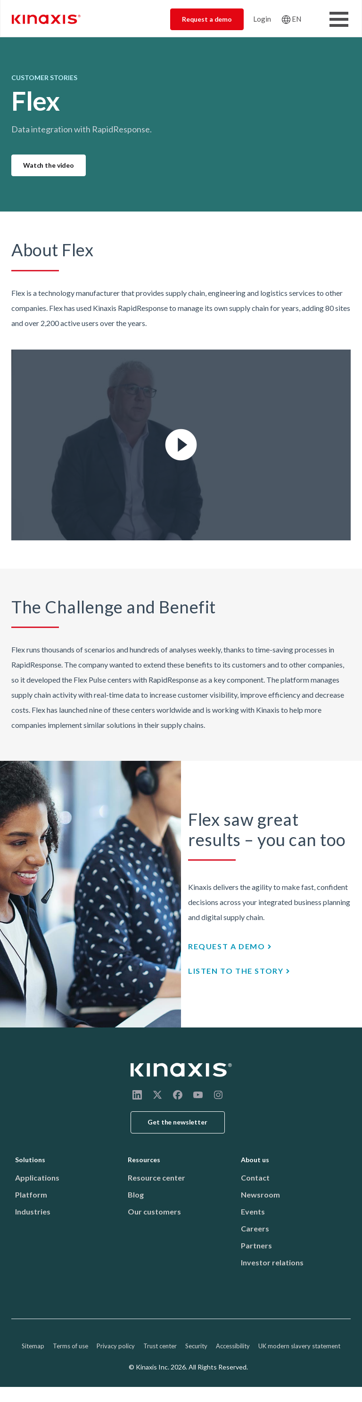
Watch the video (48, 165)
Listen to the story (235, 970)
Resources (144, 1160)
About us (255, 1160)
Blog (136, 1194)
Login (262, 19)
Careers (255, 1228)
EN (296, 19)
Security (196, 1346)
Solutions (30, 1160)
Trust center (160, 1346)
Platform (31, 1194)
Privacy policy (116, 1346)
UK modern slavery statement (299, 1346)
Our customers (154, 1211)
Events (253, 1211)
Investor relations (272, 1262)
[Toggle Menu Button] (339, 19)
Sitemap (33, 1346)
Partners (256, 1245)
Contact (255, 1177)
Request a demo (207, 19)
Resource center (156, 1177)
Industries (32, 1211)
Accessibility (233, 1346)
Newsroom (260, 1194)
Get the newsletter (177, 1122)
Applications (37, 1177)
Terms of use (70, 1346)
